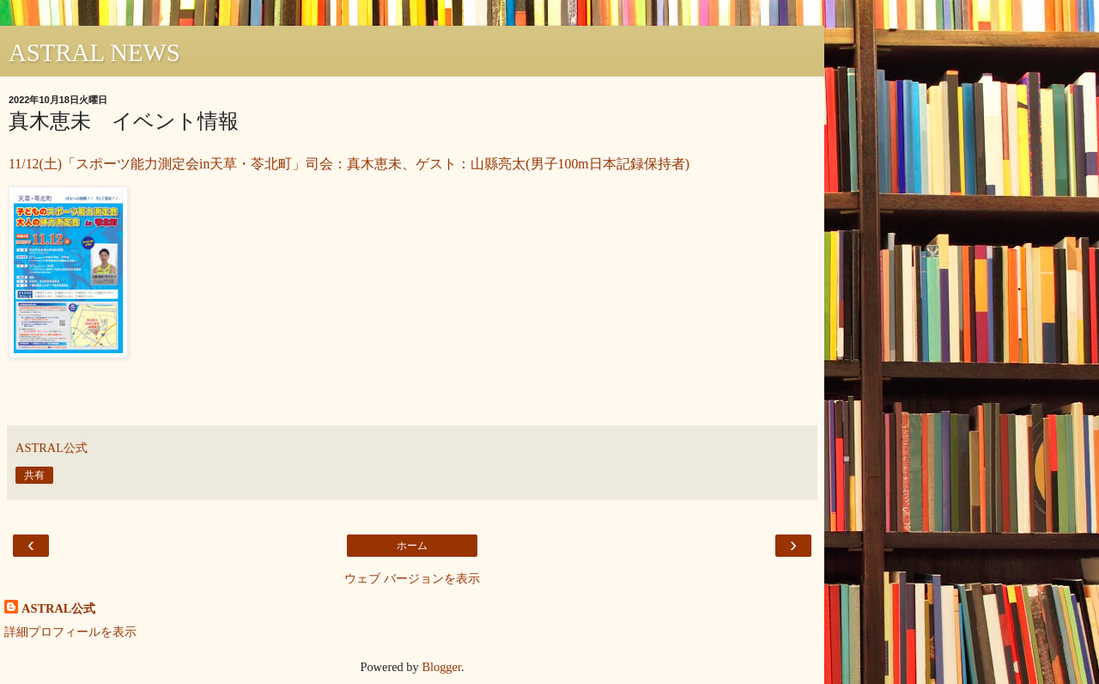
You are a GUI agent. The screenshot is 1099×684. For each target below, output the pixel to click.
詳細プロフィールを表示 (70, 631)
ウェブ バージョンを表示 (412, 578)
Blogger (441, 667)
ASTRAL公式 (58, 608)
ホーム (412, 546)
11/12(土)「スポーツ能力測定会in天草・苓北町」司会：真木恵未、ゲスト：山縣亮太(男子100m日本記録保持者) (349, 163)
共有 (34, 475)
